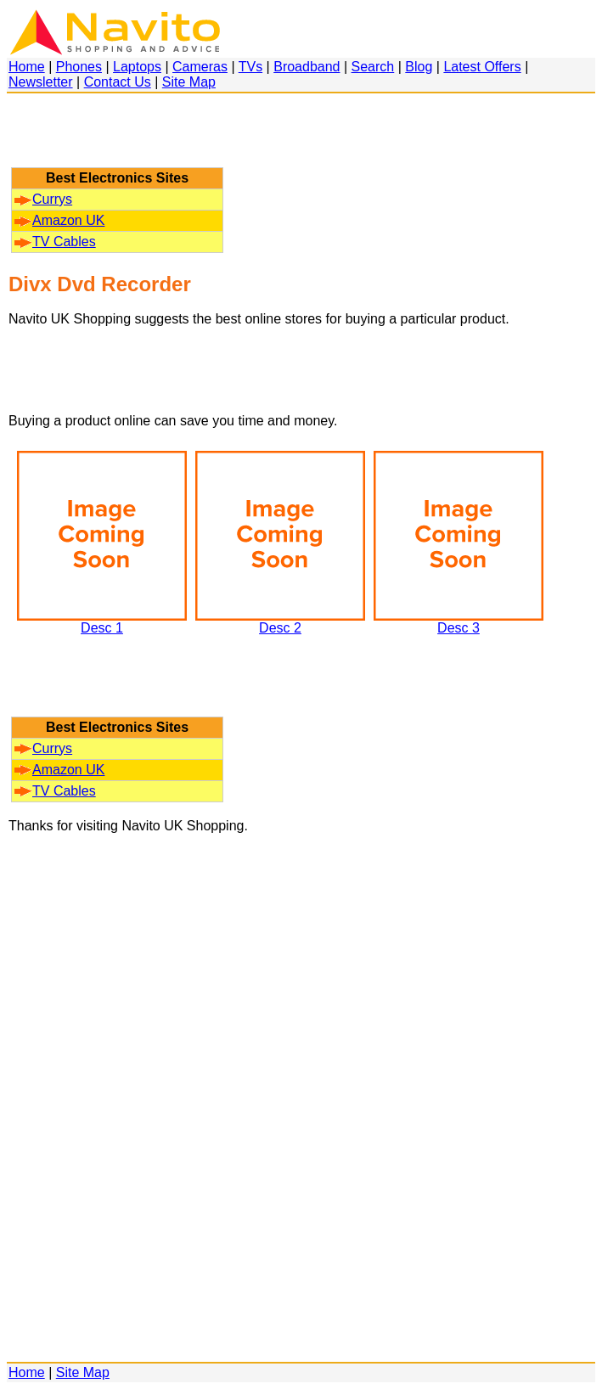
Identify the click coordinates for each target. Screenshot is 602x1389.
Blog (418, 66)
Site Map (189, 82)
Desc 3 (458, 622)
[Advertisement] (117, 138)
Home (26, 66)
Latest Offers (481, 66)
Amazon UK (59, 220)
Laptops (137, 66)
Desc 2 (280, 622)
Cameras (200, 66)
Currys (43, 199)
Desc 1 (102, 622)
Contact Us (117, 82)
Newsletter (40, 82)
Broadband (306, 66)
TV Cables (55, 241)
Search (373, 66)
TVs (250, 66)
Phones (79, 66)
